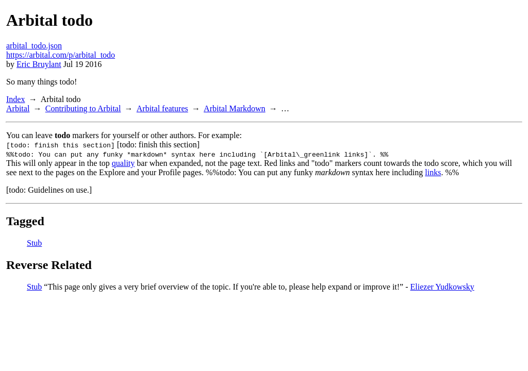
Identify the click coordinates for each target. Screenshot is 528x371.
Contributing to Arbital (83, 108)
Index (15, 99)
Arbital (17, 108)
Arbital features (162, 108)
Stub (34, 243)
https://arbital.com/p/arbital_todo (60, 54)
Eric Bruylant (38, 64)
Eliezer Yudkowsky (442, 286)
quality (123, 163)
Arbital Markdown (235, 108)
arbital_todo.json (34, 45)
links (433, 172)
